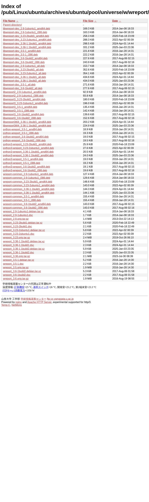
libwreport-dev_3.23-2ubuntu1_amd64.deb (27, 39)
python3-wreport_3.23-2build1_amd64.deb (27, 144)
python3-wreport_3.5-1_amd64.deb (23, 159)
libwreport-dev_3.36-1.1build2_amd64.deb (27, 47)
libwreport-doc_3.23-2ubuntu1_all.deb (24, 73)
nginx (19, 302)
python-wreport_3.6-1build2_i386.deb (24, 140)
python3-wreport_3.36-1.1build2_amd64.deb (28, 155)
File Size (88, 20)
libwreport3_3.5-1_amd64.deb (20, 107)
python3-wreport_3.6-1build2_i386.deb (25, 170)
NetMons (17, 305)
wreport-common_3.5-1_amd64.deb (23, 196)
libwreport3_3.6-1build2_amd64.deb (23, 114)
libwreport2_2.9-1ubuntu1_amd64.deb (24, 92)
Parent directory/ (12, 25)
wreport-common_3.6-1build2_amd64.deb (27, 204)
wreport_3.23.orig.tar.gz (16, 237)
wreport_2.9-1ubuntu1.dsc (18, 215)
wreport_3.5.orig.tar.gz (16, 267)
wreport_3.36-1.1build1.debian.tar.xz (24, 241)
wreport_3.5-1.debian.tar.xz (18, 260)
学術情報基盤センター (33, 299)
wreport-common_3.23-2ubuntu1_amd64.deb (29, 185)
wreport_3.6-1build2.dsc (16, 275)
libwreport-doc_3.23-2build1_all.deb (23, 69)
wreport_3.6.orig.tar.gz (16, 278)
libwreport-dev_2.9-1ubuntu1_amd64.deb (26, 28)
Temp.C (5, 305)
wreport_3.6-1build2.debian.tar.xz (22, 271)
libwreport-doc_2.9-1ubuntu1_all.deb (24, 66)
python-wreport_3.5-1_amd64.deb (22, 129)
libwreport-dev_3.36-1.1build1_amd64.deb (27, 43)
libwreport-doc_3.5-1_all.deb (19, 84)
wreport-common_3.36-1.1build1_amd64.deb (28, 189)
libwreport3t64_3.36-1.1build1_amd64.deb (27, 122)
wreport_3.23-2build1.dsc (17, 226)
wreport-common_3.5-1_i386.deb (22, 200)
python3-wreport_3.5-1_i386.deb (21, 163)
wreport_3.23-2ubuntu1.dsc (18, 233)
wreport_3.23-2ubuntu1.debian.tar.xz (24, 230)
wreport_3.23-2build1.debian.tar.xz (23, 222)
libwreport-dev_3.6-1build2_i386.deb (24, 62)
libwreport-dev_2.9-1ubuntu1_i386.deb (25, 32)
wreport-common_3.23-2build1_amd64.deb (27, 181)
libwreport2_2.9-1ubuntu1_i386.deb (23, 95)
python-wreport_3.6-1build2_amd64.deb (26, 136)
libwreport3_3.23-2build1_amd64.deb (24, 99)
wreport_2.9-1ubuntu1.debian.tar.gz (23, 211)
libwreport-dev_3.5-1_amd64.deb (22, 51)
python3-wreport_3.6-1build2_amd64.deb (26, 166)
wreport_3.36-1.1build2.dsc (18, 252)
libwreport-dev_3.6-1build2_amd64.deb (25, 58)
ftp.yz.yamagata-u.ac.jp (60, 299)
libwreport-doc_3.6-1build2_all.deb (22, 88)
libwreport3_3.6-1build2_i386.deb (22, 118)
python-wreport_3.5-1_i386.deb (21, 133)
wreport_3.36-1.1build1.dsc (18, 245)
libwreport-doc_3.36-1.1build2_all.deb (24, 80)
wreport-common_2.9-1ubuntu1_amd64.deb (28, 174)
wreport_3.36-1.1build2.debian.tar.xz (24, 248)
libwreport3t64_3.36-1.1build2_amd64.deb (27, 125)
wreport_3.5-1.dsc (13, 263)
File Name (9, 20)
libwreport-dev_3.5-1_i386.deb (20, 54)
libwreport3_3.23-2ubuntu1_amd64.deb (25, 103)
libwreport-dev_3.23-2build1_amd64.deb (26, 36)
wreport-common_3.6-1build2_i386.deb (25, 207)
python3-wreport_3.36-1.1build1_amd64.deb (28, 151)
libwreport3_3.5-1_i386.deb (18, 110)
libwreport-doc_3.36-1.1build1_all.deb (24, 77)
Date (115, 20)
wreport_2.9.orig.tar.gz (16, 219)
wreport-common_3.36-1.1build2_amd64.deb (28, 192)
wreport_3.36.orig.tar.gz (16, 256)
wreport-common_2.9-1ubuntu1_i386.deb (26, 177)
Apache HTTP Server (39, 302)
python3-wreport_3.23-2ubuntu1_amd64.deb (28, 148)
